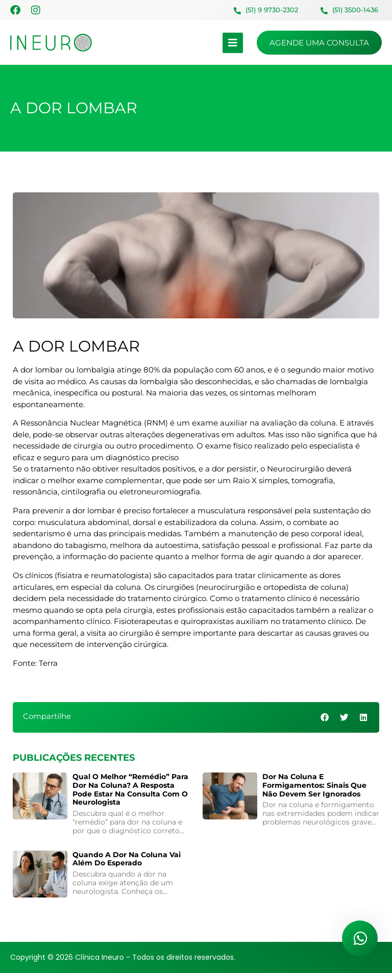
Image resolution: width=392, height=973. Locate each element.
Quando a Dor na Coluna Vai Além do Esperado (126, 859)
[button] (325, 717)
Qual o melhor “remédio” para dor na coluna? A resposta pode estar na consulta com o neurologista (130, 789)
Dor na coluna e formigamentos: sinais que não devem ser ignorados (314, 785)
